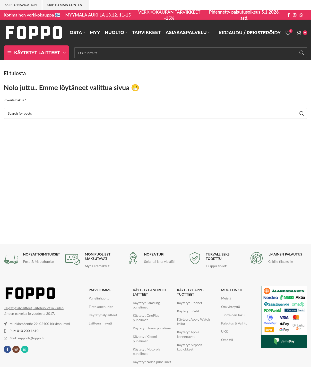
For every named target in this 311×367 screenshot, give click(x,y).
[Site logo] (34, 32)
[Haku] (190, 52)
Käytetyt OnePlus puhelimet (146, 317)
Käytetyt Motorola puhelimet (146, 351)
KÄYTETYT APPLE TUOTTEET (191, 292)
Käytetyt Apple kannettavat (188, 334)
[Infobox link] (32, 259)
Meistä (226, 298)
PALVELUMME (100, 290)
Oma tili (227, 340)
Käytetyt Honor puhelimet (152, 328)
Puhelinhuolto (99, 298)
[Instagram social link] (294, 15)
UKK (224, 331)
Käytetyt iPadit (188, 311)
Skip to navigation (21, 5)
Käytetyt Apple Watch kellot (193, 321)
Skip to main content (65, 5)
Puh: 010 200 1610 (23, 331)
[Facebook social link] (288, 15)
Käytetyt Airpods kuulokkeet (189, 347)
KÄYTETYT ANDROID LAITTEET (149, 292)
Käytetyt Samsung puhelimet (146, 305)
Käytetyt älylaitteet (103, 315)
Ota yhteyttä (230, 307)
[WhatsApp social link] (301, 15)
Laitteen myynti (100, 323)
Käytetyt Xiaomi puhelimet (145, 338)
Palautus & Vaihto (234, 323)
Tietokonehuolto (101, 307)
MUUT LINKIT (232, 290)
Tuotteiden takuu (233, 315)
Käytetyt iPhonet (189, 303)
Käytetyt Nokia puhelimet (152, 362)
